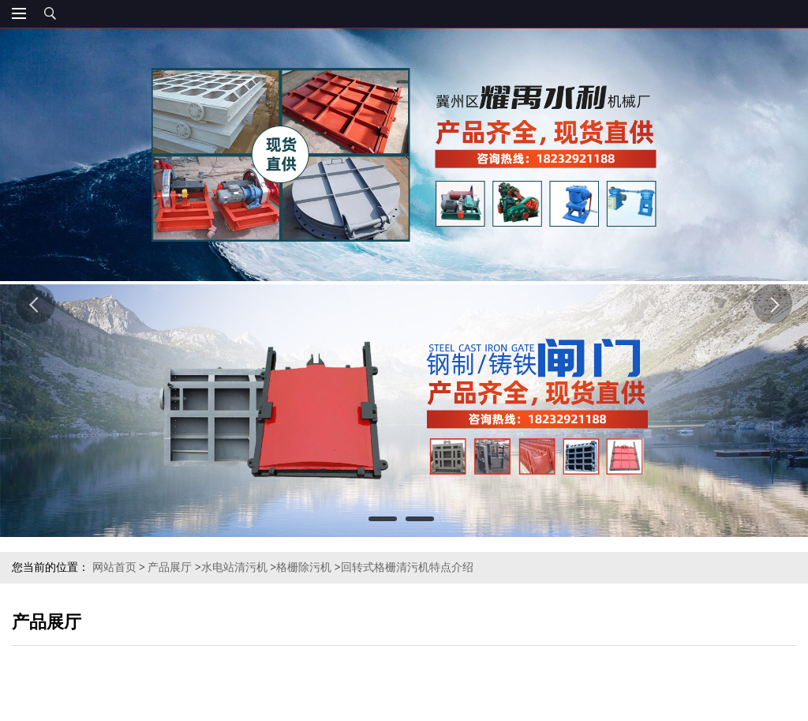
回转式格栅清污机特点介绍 (407, 567)
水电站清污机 (234, 567)
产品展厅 (170, 567)
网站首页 (114, 567)
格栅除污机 (303, 567)
